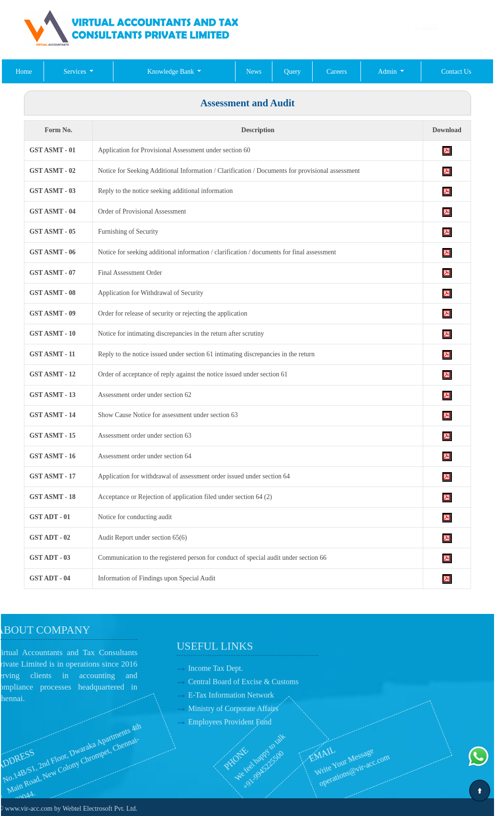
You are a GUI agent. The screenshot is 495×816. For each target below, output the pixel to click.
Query (292, 71)
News (253, 71)
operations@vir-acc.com (325, 775)
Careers (336, 71)
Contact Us (456, 71)
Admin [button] (388, 71)
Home (23, 71)
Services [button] (76, 71)
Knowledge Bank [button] (171, 71)
